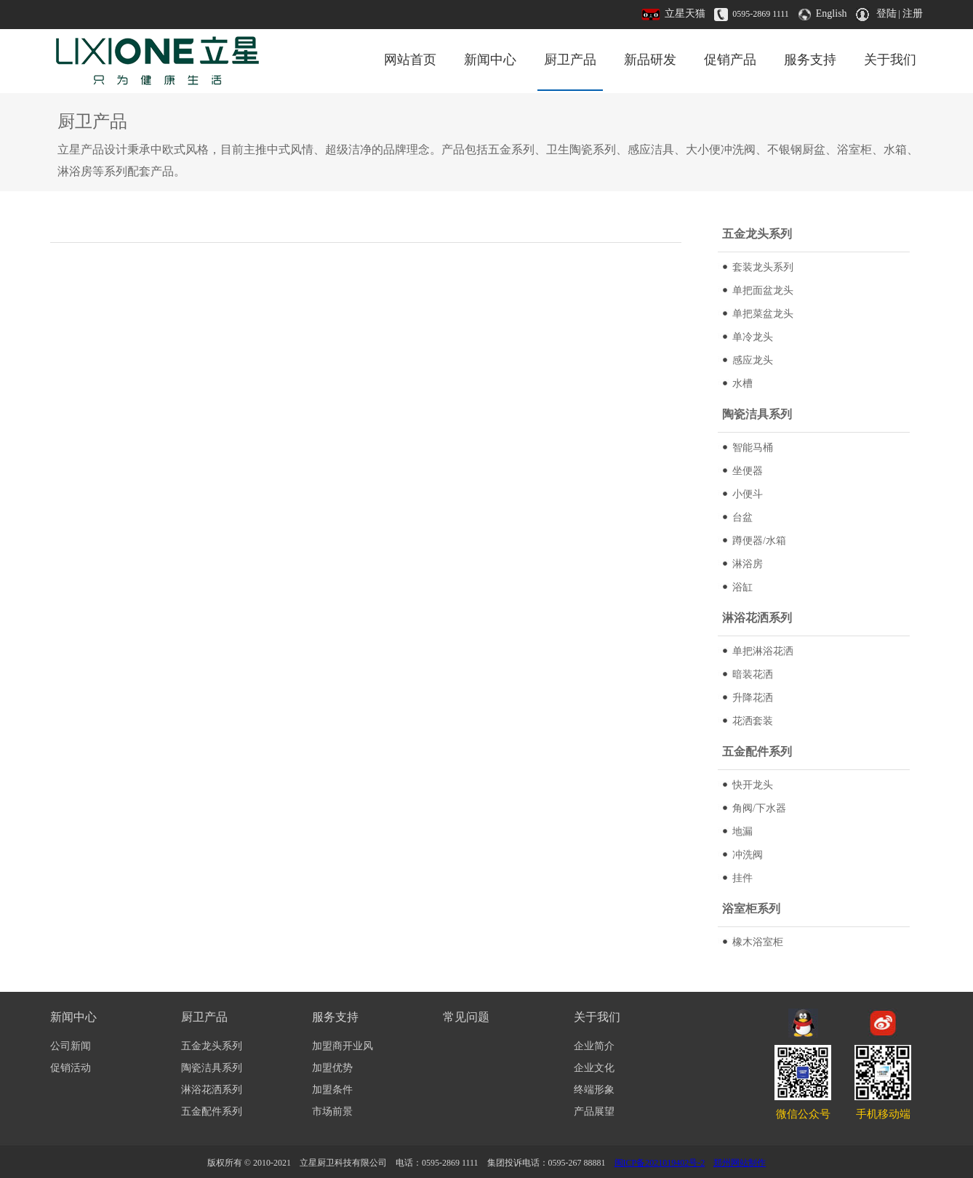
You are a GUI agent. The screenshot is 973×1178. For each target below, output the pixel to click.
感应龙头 (752, 360)
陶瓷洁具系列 (211, 1067)
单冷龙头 (752, 337)
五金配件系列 (211, 1111)
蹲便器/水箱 (759, 540)
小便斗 (747, 494)
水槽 (742, 383)
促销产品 (730, 59)
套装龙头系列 (762, 267)
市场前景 (332, 1111)
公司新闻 (70, 1046)
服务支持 (810, 59)
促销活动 (70, 1067)
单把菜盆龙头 (762, 313)
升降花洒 (752, 697)
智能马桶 (752, 447)
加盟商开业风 (342, 1046)
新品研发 (650, 59)
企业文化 (594, 1067)
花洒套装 (752, 721)
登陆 (886, 13)
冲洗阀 (747, 854)
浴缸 (742, 587)
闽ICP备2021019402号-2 (659, 1163)
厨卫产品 (570, 59)
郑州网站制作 (739, 1163)
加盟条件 (332, 1089)
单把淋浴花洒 (762, 651)
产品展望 (594, 1111)
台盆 (742, 517)
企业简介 (594, 1046)
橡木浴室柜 (757, 942)
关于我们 (890, 59)
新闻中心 (490, 59)
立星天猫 (685, 13)
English (831, 13)
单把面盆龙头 (762, 290)
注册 (912, 13)
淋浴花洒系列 (211, 1089)
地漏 (742, 831)
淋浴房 (747, 563)
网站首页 (410, 59)
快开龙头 (752, 785)
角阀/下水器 (759, 808)
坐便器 (747, 470)
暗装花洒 (752, 674)
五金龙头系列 (211, 1046)
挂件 (742, 878)
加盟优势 (332, 1067)
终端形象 (594, 1089)
